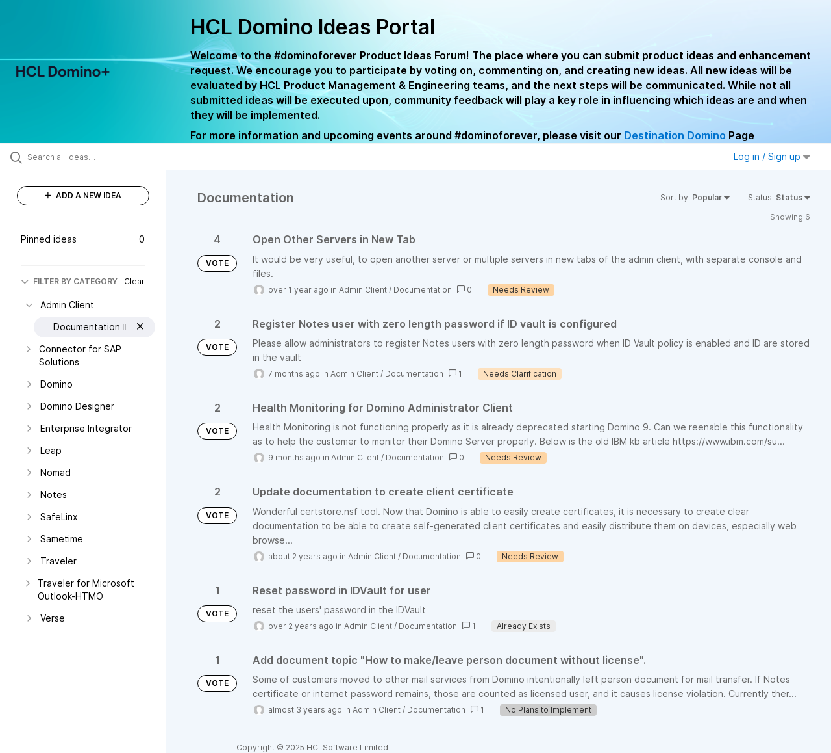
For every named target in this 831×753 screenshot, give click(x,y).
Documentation (422, 290)
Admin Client (363, 290)
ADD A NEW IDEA (83, 195)
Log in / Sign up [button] (772, 156)
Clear (134, 281)
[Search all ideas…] (99, 157)
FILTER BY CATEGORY (69, 281)
